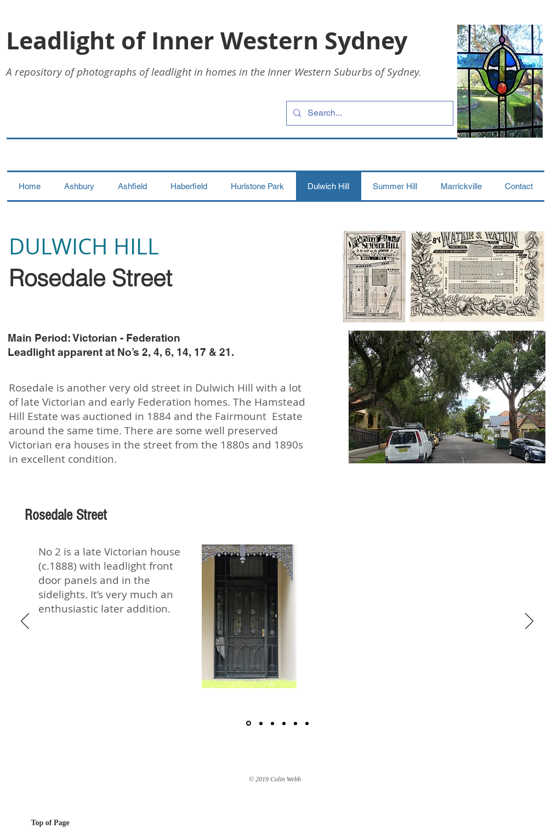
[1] (248, 723)
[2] (261, 723)
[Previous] (25, 622)
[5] (295, 723)
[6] (307, 723)
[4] (284, 723)
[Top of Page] (70, 823)
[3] (272, 723)
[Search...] (369, 113)
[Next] (529, 622)
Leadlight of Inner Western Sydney (206, 40)
